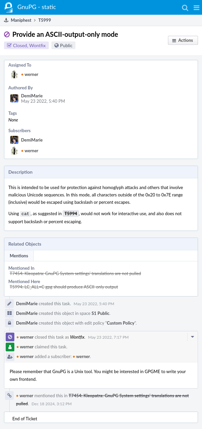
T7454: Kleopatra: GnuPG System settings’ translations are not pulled (75, 272)
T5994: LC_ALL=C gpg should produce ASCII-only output (64, 286)
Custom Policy (121, 322)
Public (66, 45)
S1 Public (100, 312)
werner (29, 74)
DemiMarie (32, 95)
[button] (196, 7)
